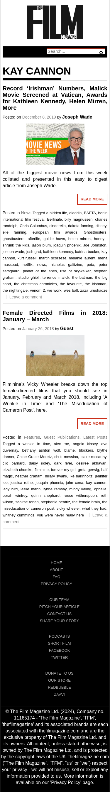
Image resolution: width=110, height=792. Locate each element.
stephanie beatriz (55, 502)
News (26, 212)
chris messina (66, 457)
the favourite (71, 284)
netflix (28, 264)
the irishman (95, 284)
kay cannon (96, 482)
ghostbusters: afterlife (21, 239)
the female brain (86, 502)
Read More (92, 199)
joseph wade (13, 251)
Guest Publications (61, 437)
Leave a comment (25, 297)
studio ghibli (29, 277)
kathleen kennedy (58, 251)
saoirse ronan (27, 502)
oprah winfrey (15, 495)
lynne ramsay (55, 489)
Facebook (59, 650)
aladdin (75, 213)
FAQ (56, 577)
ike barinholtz (81, 476)
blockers (86, 450)
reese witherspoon (80, 495)
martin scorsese (52, 258)
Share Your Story (59, 621)
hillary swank (56, 476)
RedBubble (59, 687)
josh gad (33, 251)
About (56, 570)
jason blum (41, 245)
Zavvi (59, 694)
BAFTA (90, 213)
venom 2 (37, 290)
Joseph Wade (77, 116)
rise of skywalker (75, 271)
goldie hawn (54, 239)
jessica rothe (22, 482)
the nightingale (15, 290)
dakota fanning (80, 226)
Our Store (59, 680)
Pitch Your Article (59, 606)
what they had (94, 508)
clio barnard (14, 463)
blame (69, 450)
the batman (82, 277)
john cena (74, 482)
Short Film (59, 643)
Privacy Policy (56, 584)
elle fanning (14, 232)
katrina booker (87, 251)
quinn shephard (45, 495)
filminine (42, 469)
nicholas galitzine (66, 264)
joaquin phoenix (67, 245)
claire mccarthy (93, 457)
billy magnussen (78, 219)
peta (90, 264)
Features (32, 437)
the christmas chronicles (35, 284)
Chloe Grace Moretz (34, 457)
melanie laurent (82, 258)
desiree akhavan (91, 463)
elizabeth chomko (18, 469)
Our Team (59, 599)
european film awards (55, 232)
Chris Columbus (33, 226)
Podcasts (59, 636)
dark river (63, 463)
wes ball (71, 290)
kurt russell (27, 258)
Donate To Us (59, 673)
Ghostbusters (95, 232)
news (41, 264)
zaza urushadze (94, 290)
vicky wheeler (68, 508)
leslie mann (30, 489)
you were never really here (60, 515)
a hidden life (56, 213)
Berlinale (54, 219)
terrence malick (56, 277)
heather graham (29, 476)
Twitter (59, 657)
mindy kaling (80, 489)
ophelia (100, 489)
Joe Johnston (94, 245)
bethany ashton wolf (41, 450)
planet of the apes (40, 271)
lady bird (10, 489)
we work (54, 290)
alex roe (61, 444)
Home (56, 562)
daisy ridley (39, 463)
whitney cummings (19, 515)
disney (101, 226)
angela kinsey (85, 444)
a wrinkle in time (34, 444)
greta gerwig (88, 469)
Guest (66, 328)
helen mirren (79, 239)
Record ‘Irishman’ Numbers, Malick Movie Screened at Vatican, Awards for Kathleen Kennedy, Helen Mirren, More (55, 98)
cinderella (57, 226)
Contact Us (59, 614)
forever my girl (63, 469)
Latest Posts (95, 437)
